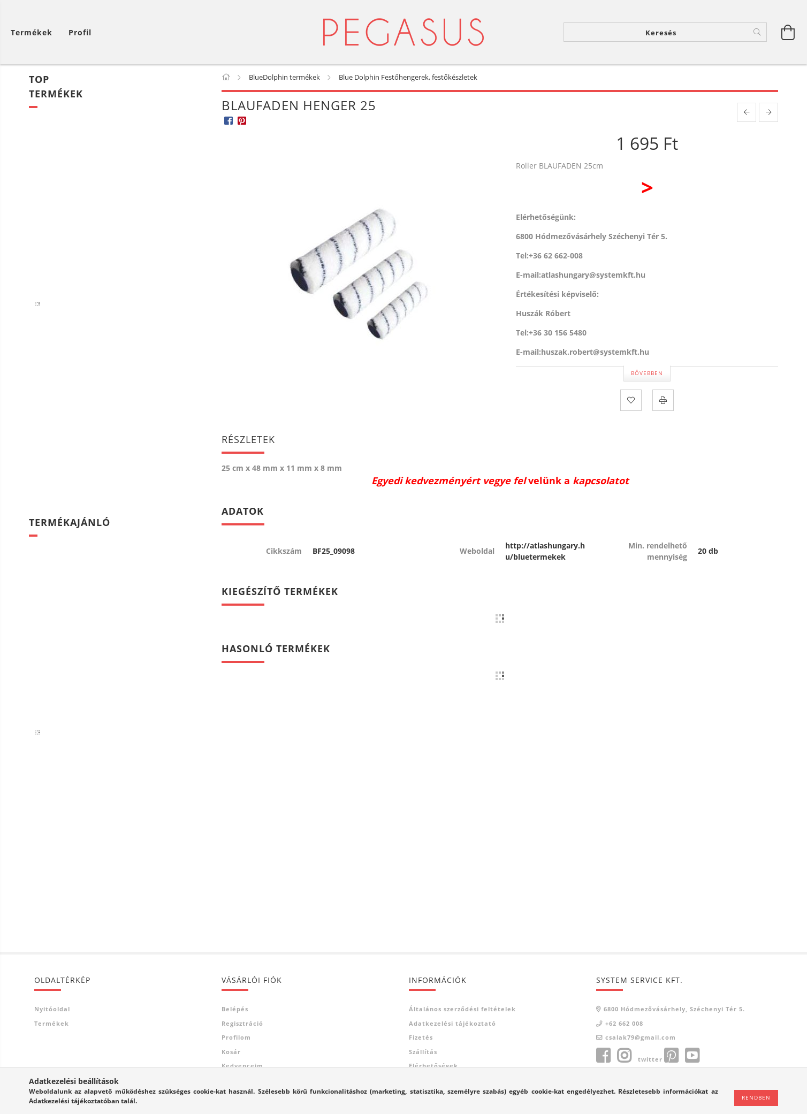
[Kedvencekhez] (631, 400)
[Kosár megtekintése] (34, 32)
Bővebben (647, 373)
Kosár (231, 1052)
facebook (603, 1056)
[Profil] (80, 32)
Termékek (51, 1023)
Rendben (756, 1097)
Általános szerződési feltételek (462, 1009)
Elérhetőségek (433, 1066)
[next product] (768, 112)
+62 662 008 (624, 1023)
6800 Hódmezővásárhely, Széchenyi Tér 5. (674, 1009)
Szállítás (423, 1052)
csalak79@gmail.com (640, 1037)
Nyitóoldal (52, 1009)
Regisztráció (242, 1023)
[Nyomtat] (663, 400)
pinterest (671, 1056)
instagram (624, 1056)
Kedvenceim (242, 1066)
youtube (692, 1056)
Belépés (235, 1009)
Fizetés (421, 1037)
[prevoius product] (746, 112)
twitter (650, 1059)
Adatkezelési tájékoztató (452, 1023)
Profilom (236, 1037)
